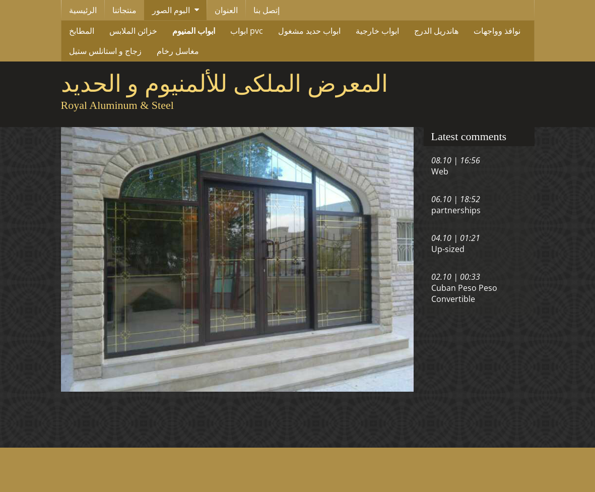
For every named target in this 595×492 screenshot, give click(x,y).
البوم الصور (171, 10)
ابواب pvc (246, 30)
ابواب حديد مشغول (309, 30)
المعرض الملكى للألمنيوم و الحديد (224, 84)
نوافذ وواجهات (497, 30)
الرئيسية (83, 10)
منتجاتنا (124, 10)
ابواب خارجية (377, 30)
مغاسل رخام (178, 50)
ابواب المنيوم (193, 30)
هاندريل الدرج (436, 30)
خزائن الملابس (133, 30)
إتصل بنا (266, 10)
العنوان (226, 10)
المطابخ (81, 30)
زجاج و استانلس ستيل (105, 50)
